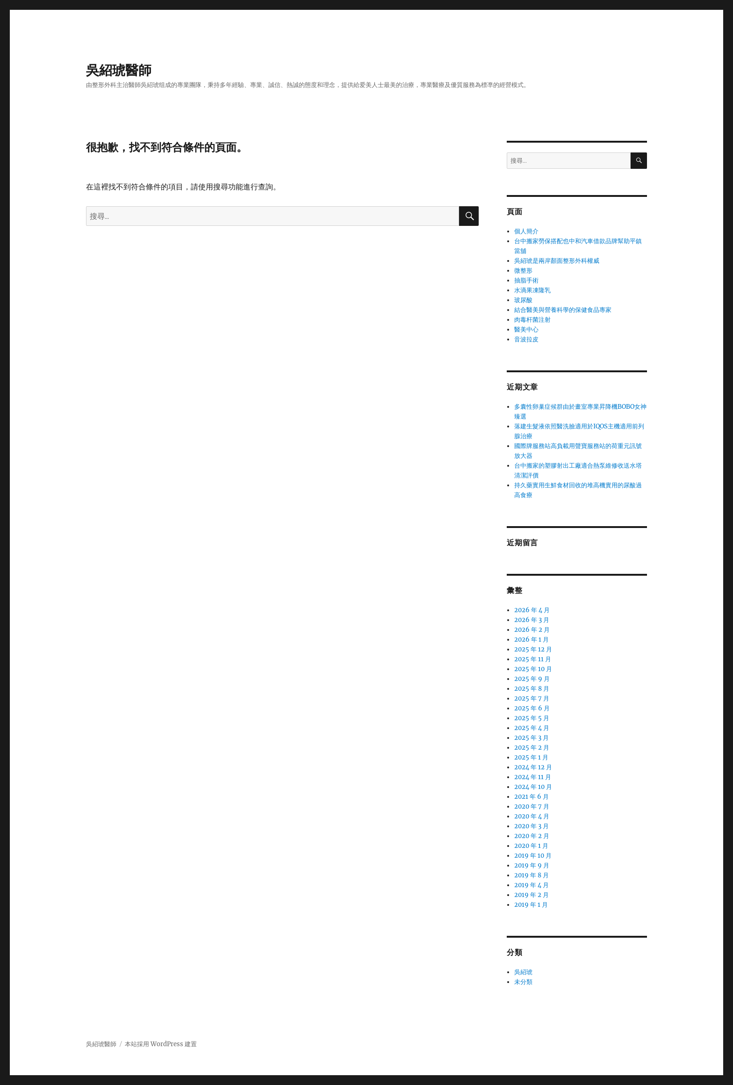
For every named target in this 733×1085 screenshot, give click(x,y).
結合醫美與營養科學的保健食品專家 (562, 310)
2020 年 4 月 (531, 816)
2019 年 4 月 (531, 885)
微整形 (523, 271)
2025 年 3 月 (531, 738)
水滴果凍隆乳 (532, 290)
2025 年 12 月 (533, 649)
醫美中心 (526, 329)
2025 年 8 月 (531, 689)
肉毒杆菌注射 (532, 320)
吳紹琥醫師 (118, 70)
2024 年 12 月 (533, 767)
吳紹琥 (523, 972)
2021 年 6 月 (531, 797)
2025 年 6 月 (532, 708)
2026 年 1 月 (531, 640)
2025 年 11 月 (532, 659)
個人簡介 (526, 231)
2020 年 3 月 (531, 826)
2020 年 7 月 (531, 806)
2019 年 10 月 (533, 856)
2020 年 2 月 (531, 836)
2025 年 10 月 (533, 669)
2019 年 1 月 (531, 905)
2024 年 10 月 (533, 787)
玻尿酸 (523, 300)
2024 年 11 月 (532, 777)
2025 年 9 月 (532, 679)
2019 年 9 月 (531, 865)
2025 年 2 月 (531, 748)
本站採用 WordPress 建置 (161, 1044)
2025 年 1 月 (531, 757)
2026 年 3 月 (531, 620)
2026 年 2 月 (532, 630)
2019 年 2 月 (531, 895)
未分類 (523, 982)
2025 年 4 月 (531, 728)
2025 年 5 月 (531, 718)
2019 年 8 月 (531, 875)
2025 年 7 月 (531, 698)
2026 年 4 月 (532, 610)
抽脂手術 (526, 280)
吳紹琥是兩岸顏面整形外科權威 (556, 261)
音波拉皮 (526, 339)
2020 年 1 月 (531, 846)
